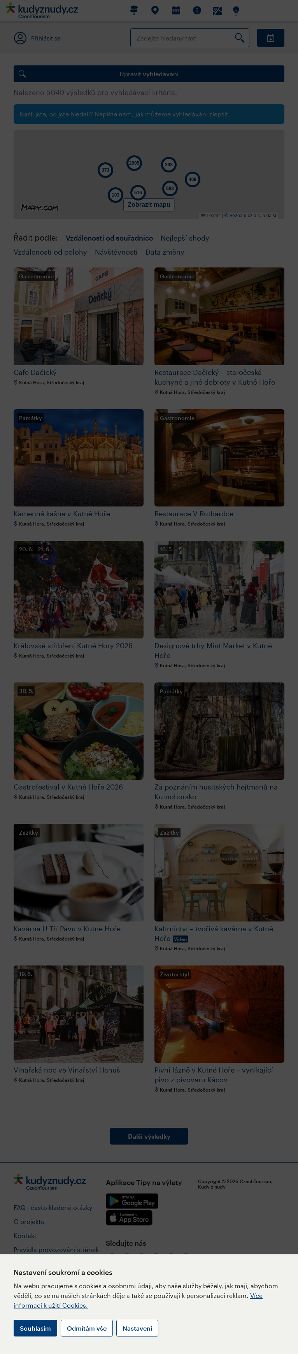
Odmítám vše (87, 1328)
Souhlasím (35, 1328)
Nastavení (137, 1328)
